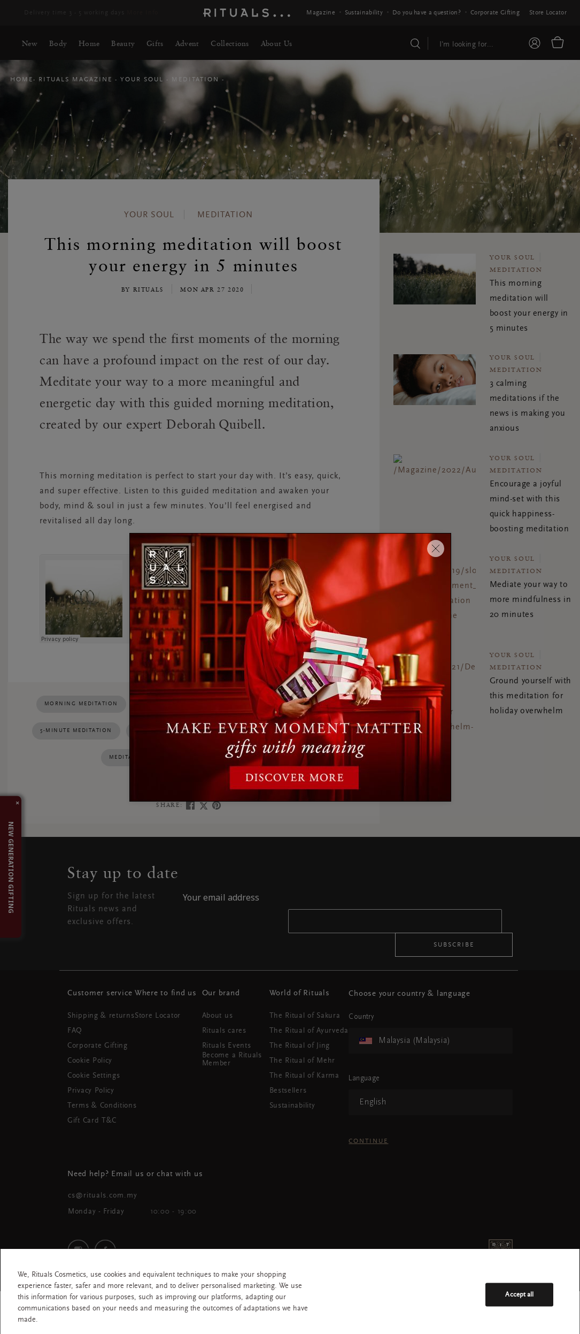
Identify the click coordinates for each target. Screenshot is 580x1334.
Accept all (519, 1294)
